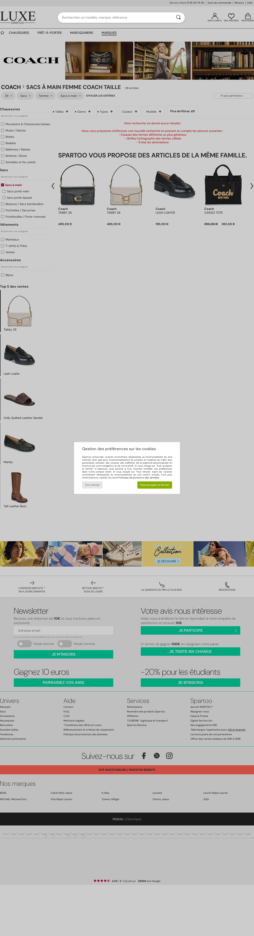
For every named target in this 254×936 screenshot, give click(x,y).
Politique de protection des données (139, 477)
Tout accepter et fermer (154, 484)
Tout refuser (92, 484)
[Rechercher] (178, 17)
